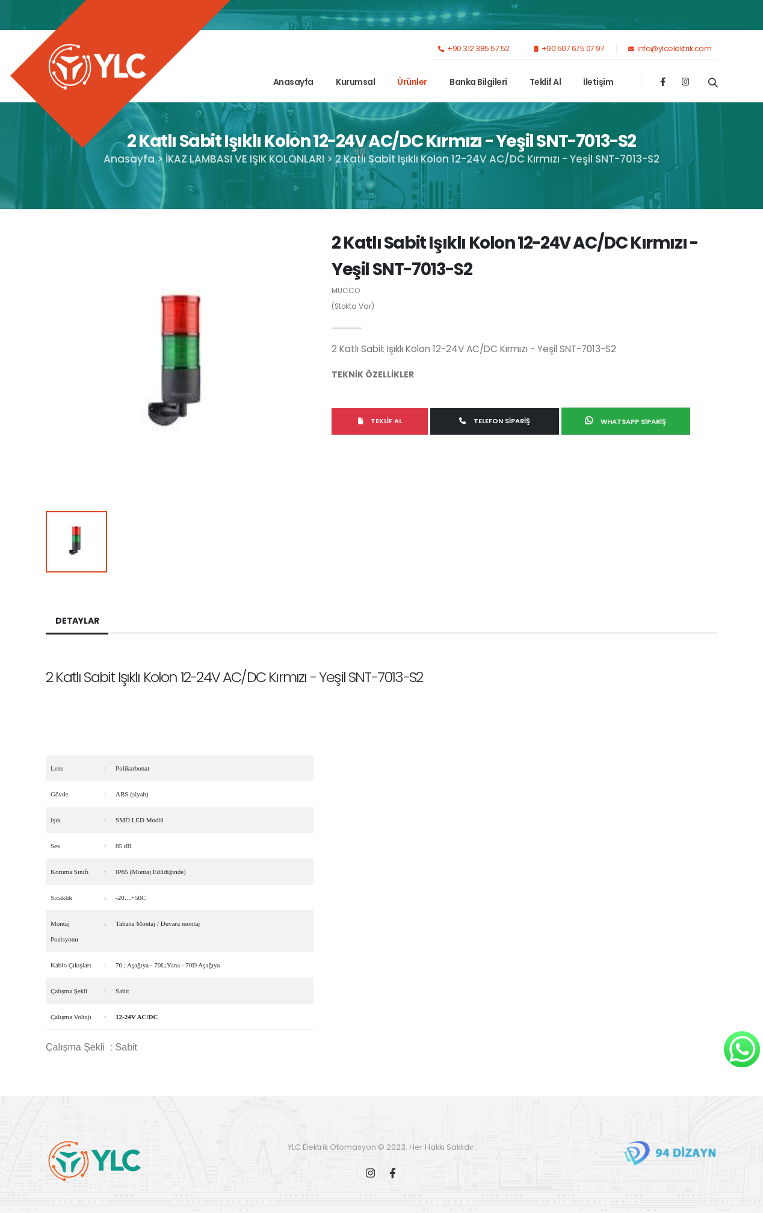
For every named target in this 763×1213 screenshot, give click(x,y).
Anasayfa (293, 82)
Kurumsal (355, 82)
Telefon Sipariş (494, 421)
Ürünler (412, 82)
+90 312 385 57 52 (474, 48)
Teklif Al (545, 82)
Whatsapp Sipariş (625, 421)
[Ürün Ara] (712, 82)
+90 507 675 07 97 (569, 48)
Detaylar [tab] (77, 621)
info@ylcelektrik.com (669, 48)
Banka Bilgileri (478, 82)
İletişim (598, 82)
